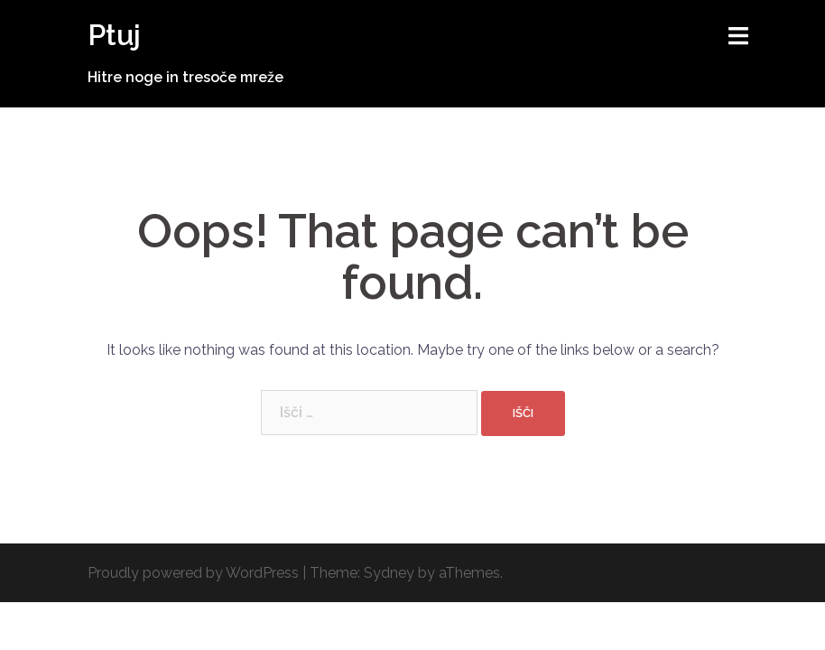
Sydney (389, 572)
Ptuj (114, 34)
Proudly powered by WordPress (193, 572)
